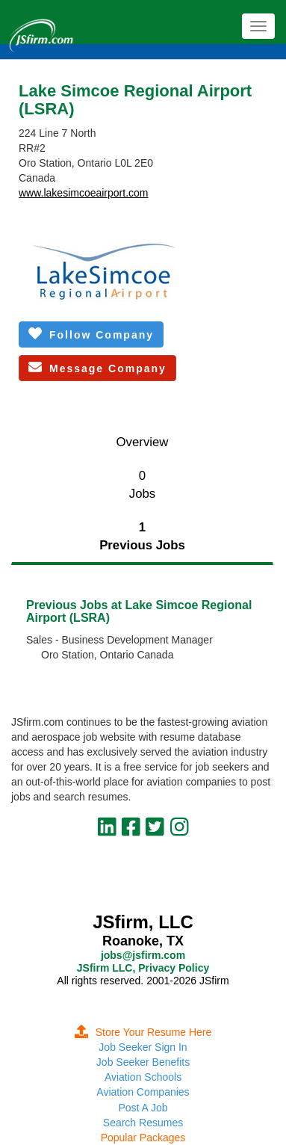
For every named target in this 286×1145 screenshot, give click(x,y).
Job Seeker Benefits (143, 1062)
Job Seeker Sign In (143, 1047)
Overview (142, 442)
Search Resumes (143, 1123)
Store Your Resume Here (143, 1032)
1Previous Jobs (142, 536)
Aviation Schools (143, 1077)
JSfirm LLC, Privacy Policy (143, 968)
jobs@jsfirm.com (143, 955)
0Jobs (142, 485)
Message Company (97, 367)
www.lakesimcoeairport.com (84, 193)
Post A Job (142, 1108)
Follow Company (91, 334)
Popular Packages (143, 1138)
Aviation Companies (142, 1092)
